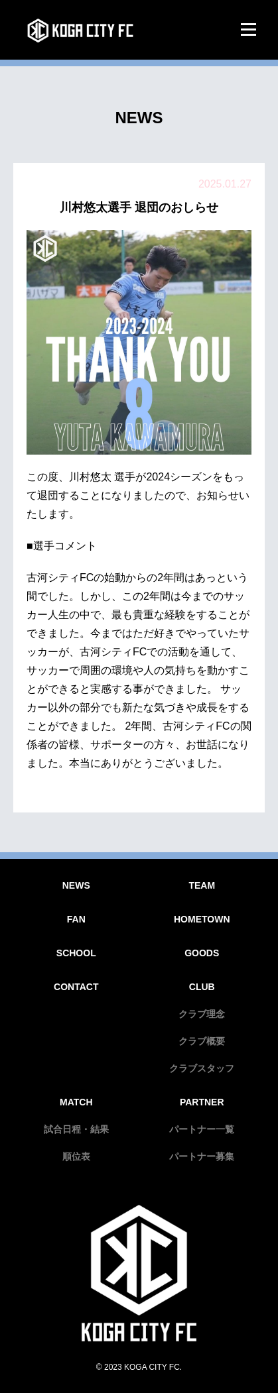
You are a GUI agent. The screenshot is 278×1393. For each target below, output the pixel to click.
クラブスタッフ (201, 1068)
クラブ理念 (201, 1014)
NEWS (76, 885)
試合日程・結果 (76, 1129)
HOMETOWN (202, 919)
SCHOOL (76, 953)
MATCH (76, 1102)
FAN (76, 919)
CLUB (202, 986)
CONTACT (76, 986)
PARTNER (202, 1102)
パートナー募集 (201, 1156)
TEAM (201, 885)
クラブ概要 (201, 1041)
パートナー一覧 (201, 1129)
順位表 (76, 1156)
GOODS (201, 953)
